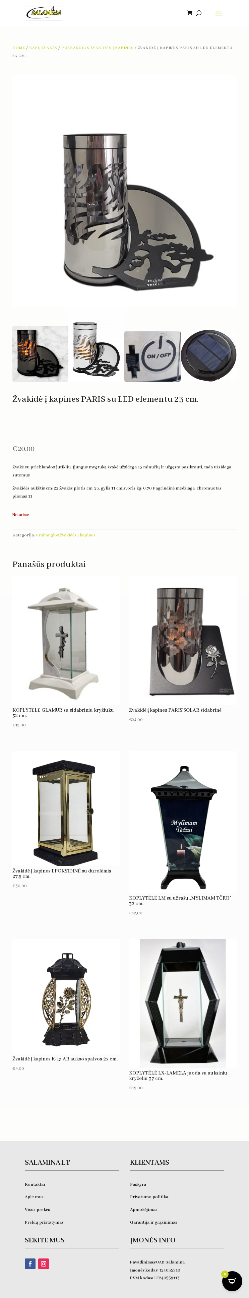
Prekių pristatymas (45, 1222)
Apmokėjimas (144, 1210)
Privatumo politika (149, 1197)
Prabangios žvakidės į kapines (97, 48)
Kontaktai (35, 1184)
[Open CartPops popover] (232, 1281)
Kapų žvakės (43, 48)
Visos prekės (37, 1210)
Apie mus (34, 1197)
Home (18, 48)
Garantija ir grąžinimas (153, 1222)
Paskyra (138, 1184)
